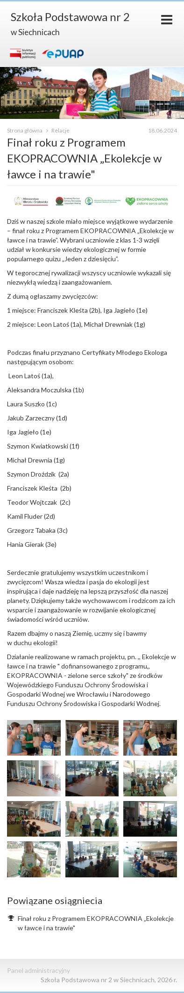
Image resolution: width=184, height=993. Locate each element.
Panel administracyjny (38, 970)
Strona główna (25, 130)
